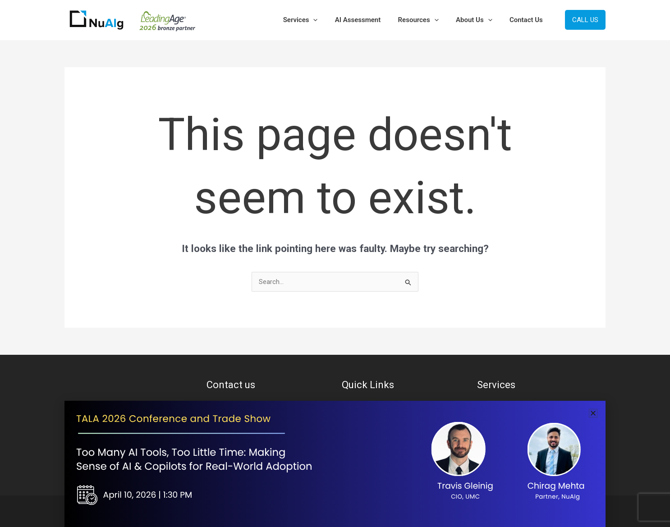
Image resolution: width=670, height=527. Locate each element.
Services (317, 20)
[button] (330, 20)
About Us (479, 20)
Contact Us (528, 20)
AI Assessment (371, 20)
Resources (427, 20)
